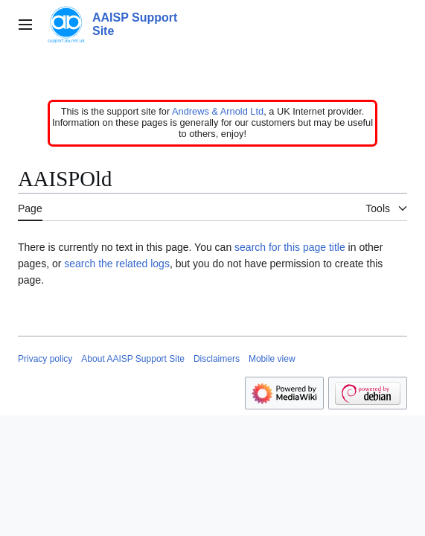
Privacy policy (45, 359)
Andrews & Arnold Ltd (217, 111)
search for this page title (289, 247)
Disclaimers (217, 359)
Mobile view (272, 359)
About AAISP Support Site (133, 359)
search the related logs (117, 263)
